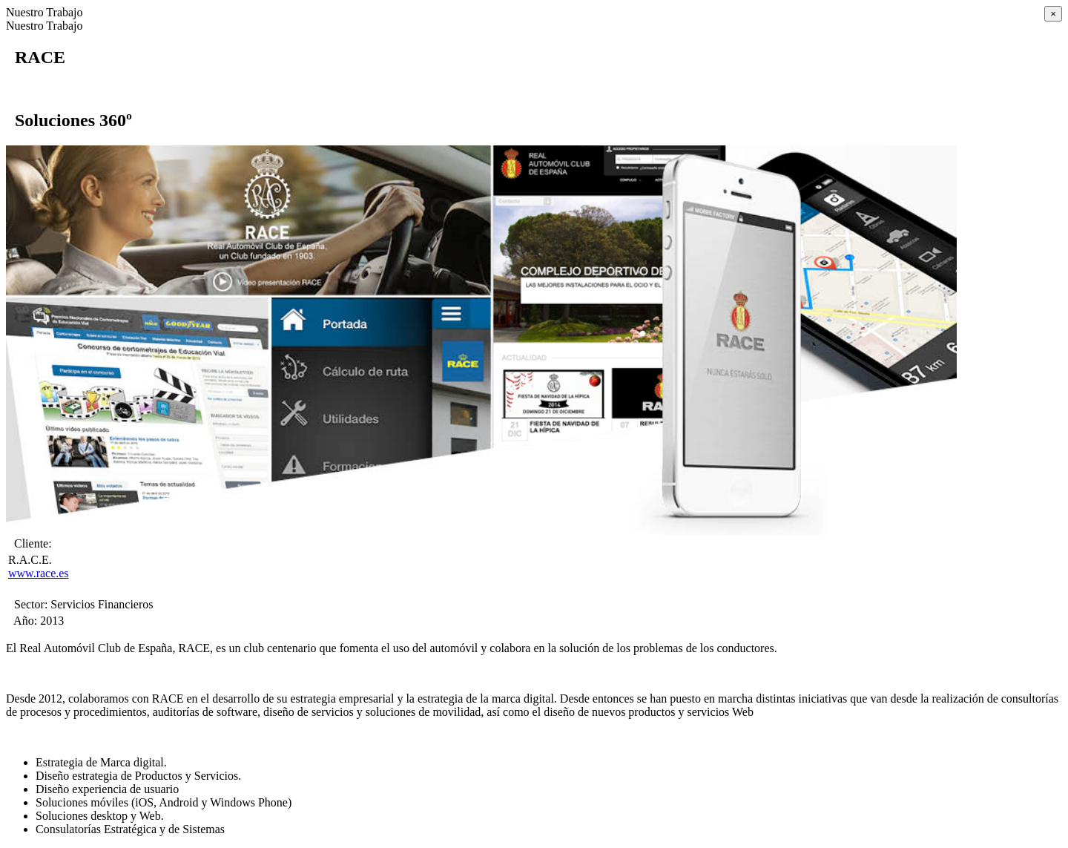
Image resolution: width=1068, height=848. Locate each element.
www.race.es (38, 573)
